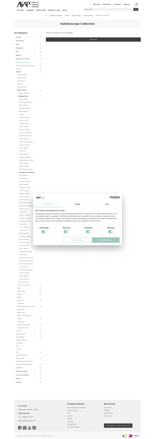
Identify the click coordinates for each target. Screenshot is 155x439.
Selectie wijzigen (77, 240)
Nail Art (67, 15)
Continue (93, 39)
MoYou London (76, 15)
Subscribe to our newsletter (118, 425)
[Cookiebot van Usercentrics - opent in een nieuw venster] (111, 197)
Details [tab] (77, 204)
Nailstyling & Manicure (56, 15)
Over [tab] (107, 204)
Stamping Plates (88, 15)
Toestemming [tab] (48, 204)
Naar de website (105, 240)
